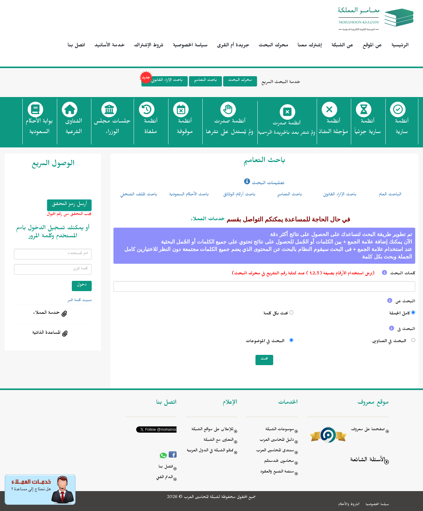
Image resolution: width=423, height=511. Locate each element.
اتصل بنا (76, 46)
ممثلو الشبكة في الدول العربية (210, 451)
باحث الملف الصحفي (138, 195)
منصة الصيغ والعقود (277, 472)
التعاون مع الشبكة (218, 440)
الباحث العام (390, 195)
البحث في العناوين (390, 342)
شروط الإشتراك (148, 46)
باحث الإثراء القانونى (339, 195)
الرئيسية (400, 46)
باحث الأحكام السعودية (189, 195)
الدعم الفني (164, 478)
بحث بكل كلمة (275, 314)
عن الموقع (372, 46)
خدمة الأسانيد (109, 46)
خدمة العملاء (46, 313)
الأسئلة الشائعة (367, 461)
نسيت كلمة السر (79, 300)
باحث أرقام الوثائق (239, 195)
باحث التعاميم (205, 80)
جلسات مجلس (112, 128)
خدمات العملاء (208, 220)
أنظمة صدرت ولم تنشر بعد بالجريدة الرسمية (286, 129)
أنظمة (401, 128)
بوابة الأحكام (39, 128)
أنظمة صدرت (229, 128)
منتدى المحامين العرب (275, 451)
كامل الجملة (399, 314)
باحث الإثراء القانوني (162, 81)
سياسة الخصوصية (190, 46)
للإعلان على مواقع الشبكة (212, 430)
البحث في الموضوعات (266, 342)
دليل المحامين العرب (277, 440)
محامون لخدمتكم (279, 461)
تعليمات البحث (264, 184)
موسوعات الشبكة (279, 430)
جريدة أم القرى (233, 46)
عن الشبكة (342, 46)
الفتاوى (73, 128)
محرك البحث (273, 46)
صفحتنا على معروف (368, 430)
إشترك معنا (310, 46)
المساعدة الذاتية (46, 333)
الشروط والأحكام (349, 505)
